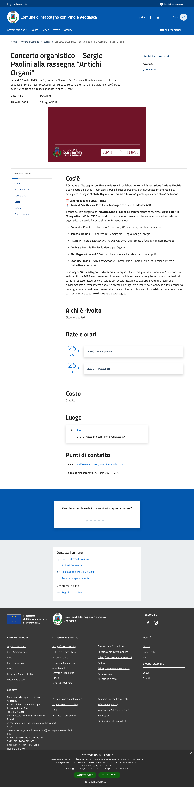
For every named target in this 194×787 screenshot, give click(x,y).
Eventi (46, 41)
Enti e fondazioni (15, 663)
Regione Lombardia (17, 4)
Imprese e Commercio (63, 663)
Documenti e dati (16, 679)
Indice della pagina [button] (23, 173)
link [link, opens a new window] (126, 768)
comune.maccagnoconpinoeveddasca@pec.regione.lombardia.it (39, 730)
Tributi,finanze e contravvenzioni (115, 657)
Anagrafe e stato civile (64, 646)
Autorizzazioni (105, 674)
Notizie (146, 646)
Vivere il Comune (30, 41)
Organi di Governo (16, 646)
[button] (97, 781)
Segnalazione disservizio (65, 704)
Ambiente (103, 663)
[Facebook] (148, 17)
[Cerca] (183, 17)
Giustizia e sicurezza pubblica (113, 652)
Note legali (103, 715)
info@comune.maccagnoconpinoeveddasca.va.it (100, 464)
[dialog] (97, 768)
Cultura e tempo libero (64, 652)
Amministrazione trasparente (113, 699)
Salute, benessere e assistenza (114, 668)
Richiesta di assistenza (64, 715)
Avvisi (146, 657)
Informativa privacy (108, 704)
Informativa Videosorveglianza (113, 710)
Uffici (9, 657)
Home (14, 41)
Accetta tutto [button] (85, 775)
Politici (10, 668)
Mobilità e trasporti (62, 682)
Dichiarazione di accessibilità (112, 721)
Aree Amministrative (18, 652)
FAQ (54, 710)
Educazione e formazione (111, 646)
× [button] (190, 753)
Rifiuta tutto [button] (109, 774)
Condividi (150, 56)
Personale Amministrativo (20, 674)
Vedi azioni (166, 56)
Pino (79, 430)
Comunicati (149, 652)
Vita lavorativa (60, 657)
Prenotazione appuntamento (67, 699)
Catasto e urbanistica (63, 673)
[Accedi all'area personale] (171, 4)
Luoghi (146, 672)
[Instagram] (156, 17)
